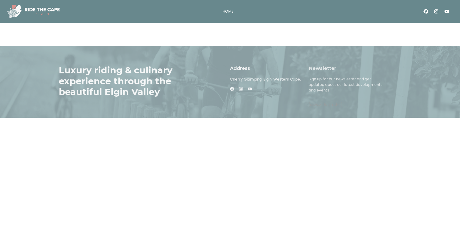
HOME (228, 11)
